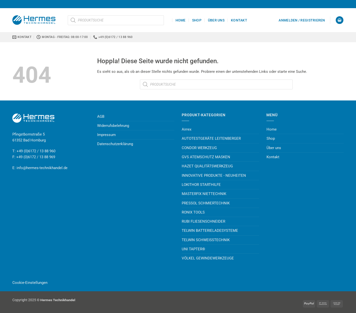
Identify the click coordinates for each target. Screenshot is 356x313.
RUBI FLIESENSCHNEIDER (203, 221)
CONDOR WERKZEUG (199, 148)
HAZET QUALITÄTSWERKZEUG (207, 166)
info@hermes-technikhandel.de (42, 168)
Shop (196, 20)
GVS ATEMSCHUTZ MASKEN (206, 157)
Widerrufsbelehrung (113, 125)
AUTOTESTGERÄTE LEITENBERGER (211, 138)
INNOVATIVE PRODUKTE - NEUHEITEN (214, 175)
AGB (100, 116)
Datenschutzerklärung (115, 144)
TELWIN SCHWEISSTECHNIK (206, 240)
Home (181, 20)
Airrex (186, 129)
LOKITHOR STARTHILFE (201, 184)
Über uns (216, 20)
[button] (302, 20)
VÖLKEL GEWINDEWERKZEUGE (208, 258)
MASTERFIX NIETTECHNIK (204, 194)
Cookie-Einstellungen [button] (29, 282)
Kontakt (239, 20)
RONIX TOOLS (193, 212)
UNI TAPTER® (193, 249)
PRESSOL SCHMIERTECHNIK (206, 203)
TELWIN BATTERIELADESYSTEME (210, 230)
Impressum (106, 135)
